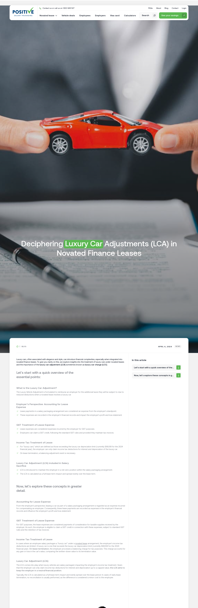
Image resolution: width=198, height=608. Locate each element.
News (177, 346)
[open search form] (148, 15)
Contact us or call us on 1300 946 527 (56, 8)
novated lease (81, 543)
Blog (24, 346)
